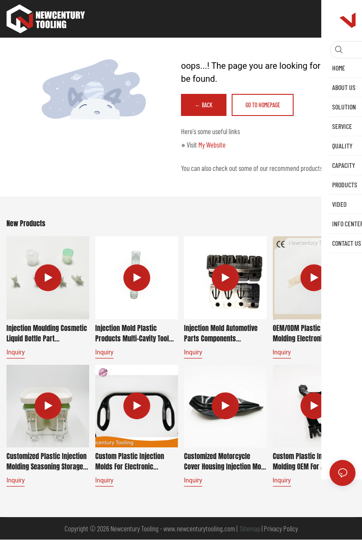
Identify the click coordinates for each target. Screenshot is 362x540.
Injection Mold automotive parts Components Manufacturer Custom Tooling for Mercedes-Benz (222, 333)
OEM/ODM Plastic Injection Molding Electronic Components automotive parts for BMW (310, 333)
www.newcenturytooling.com (199, 528)
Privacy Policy (281, 528)
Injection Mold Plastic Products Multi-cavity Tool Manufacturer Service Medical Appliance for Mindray (132, 333)
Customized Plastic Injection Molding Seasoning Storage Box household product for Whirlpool (46, 461)
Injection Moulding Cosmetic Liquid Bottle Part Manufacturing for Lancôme (46, 333)
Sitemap (249, 528)
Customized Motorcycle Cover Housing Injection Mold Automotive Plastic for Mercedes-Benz (225, 461)
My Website (212, 145)
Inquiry (15, 352)
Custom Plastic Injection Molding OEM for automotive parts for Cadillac (312, 461)
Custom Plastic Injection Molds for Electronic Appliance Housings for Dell (134, 461)
